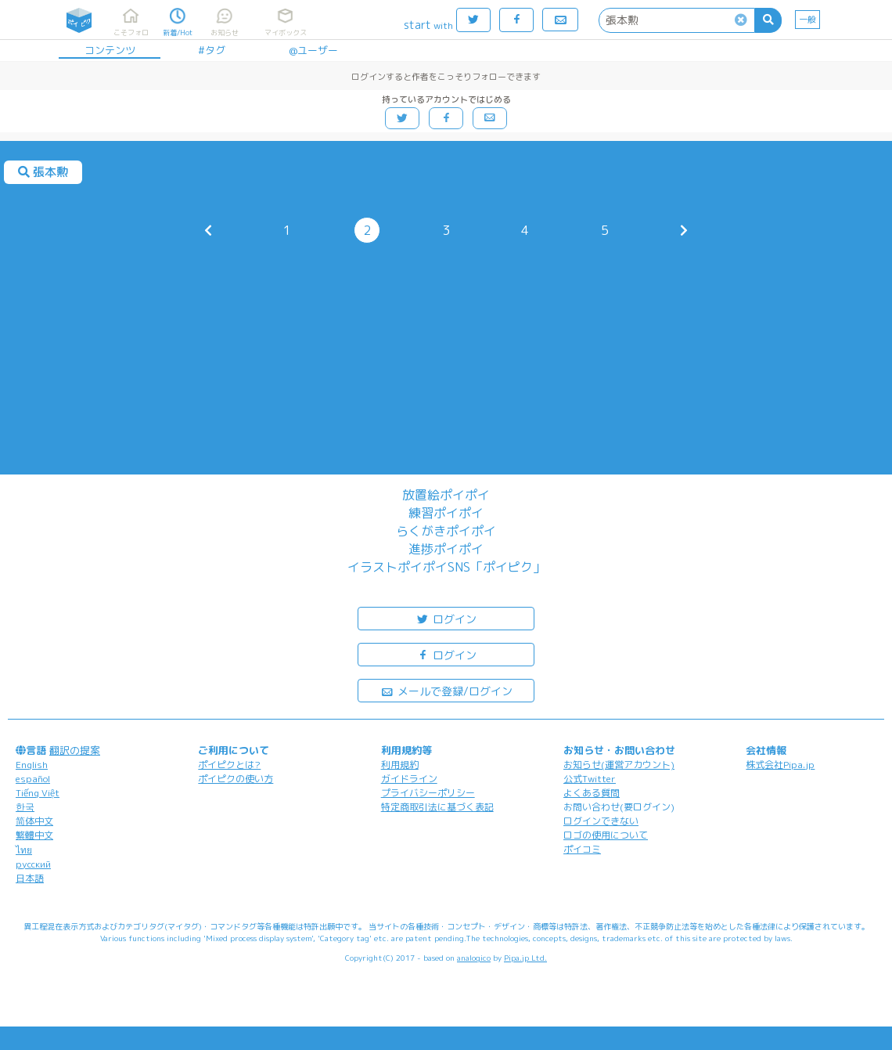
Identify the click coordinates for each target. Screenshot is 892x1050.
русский (33, 864)
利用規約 (400, 764)
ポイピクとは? (229, 764)
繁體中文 (34, 835)
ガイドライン (409, 778)
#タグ (211, 50)
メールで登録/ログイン (446, 690)
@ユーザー (313, 50)
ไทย (24, 850)
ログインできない (600, 821)
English (32, 764)
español (33, 778)
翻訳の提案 (74, 750)
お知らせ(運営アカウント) (618, 764)
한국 (25, 807)
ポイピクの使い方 (235, 778)
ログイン (446, 618)
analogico (474, 957)
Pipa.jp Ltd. (525, 957)
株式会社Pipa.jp (780, 764)
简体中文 (34, 821)
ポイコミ (582, 849)
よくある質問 (591, 792)
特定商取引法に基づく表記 (437, 807)
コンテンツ (110, 50)
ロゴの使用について (605, 835)
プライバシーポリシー (428, 792)
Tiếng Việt (37, 792)
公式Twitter (589, 778)
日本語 (30, 878)
